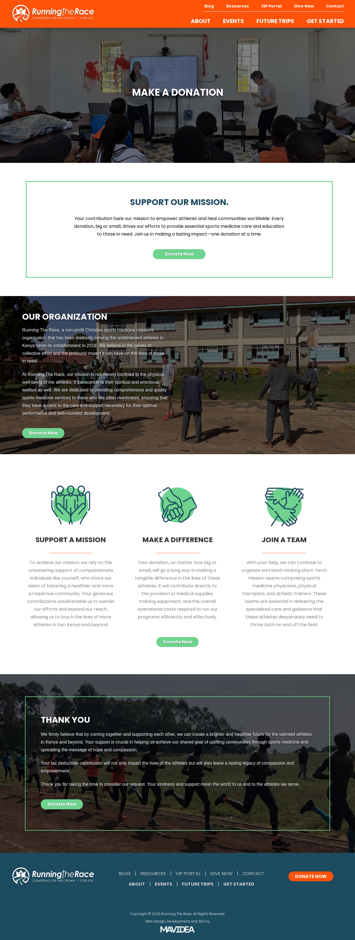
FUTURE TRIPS (275, 21)
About (137, 884)
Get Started (238, 884)
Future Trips (198, 884)
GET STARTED (325, 21)
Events (163, 884)
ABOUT (201, 21)
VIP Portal (271, 6)
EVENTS (233, 21)
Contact (335, 6)
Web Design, (155, 921)
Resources (237, 6)
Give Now (304, 6)
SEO (201, 921)
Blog (209, 6)
